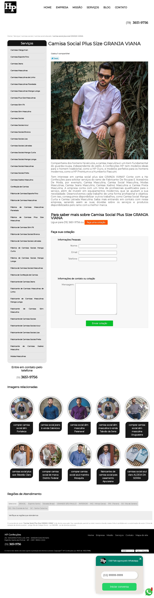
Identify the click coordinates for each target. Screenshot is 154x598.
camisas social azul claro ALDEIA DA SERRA (52, 519)
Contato (121, 7)
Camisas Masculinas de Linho (23, 77)
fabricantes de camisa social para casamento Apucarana (22, 521)
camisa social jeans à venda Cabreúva (52, 427)
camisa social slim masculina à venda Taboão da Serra (112, 428)
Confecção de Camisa (20, 187)
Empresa (62, 7)
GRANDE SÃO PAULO (66, 548)
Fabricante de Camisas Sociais (23, 319)
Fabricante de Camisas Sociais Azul (26, 326)
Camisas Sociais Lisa (19, 139)
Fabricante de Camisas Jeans (23, 282)
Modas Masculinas (18, 356)
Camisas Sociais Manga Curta (23, 152)
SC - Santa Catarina (38, 553)
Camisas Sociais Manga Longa (24, 159)
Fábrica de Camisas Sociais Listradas (26, 241)
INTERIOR (83, 548)
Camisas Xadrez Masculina (22, 180)
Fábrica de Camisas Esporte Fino (24, 193)
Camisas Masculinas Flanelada (24, 84)
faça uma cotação (96, 222)
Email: (94, 252)
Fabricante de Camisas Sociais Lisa (25, 332)
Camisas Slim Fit (18, 105)
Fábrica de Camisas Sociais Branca (25, 234)
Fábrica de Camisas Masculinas (24, 200)
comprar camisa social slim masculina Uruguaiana (22, 474)
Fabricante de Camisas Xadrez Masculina (27, 348)
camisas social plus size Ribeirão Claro (52, 471)
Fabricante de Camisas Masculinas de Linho (27, 290)
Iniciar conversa (119, 586)
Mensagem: (89, 299)
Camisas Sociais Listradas (21, 146)
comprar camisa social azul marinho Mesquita (112, 472)
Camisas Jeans (17, 64)
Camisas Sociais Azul (20, 125)
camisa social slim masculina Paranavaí (82, 427)
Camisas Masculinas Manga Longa (25, 91)
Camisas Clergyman (19, 50)
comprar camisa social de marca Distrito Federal (82, 472)
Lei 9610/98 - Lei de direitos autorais (63, 570)
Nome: (93, 246)
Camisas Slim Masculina (21, 111)
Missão (77, 7)
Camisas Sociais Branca (21, 132)
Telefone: (92, 259)
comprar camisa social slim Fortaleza (22, 427)
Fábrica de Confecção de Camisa (24, 275)
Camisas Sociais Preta (20, 173)
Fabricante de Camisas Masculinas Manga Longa (27, 300)
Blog (107, 7)
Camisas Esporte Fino (20, 57)
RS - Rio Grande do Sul (18, 553)
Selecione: (13, 548)
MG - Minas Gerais (98, 548)
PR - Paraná (113, 548)
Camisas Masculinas (19, 70)
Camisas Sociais (17, 118)
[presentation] (76, 270)
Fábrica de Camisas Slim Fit (22, 227)
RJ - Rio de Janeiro (129, 548)
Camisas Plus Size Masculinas (23, 98)
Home (47, 7)
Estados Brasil (48, 548)
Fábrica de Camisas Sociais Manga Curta (27, 249)
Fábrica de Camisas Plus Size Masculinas (27, 219)
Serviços (93, 7)
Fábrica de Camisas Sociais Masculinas (27, 268)
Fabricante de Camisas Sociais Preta (26, 339)
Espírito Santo (34, 548)
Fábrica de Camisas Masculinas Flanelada (27, 209)
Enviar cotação (99, 323)
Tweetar (55, 58)
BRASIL (22, 548)
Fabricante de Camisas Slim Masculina (27, 310)
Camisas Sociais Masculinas (22, 166)
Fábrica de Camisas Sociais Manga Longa (27, 259)
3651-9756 (140, 23)
